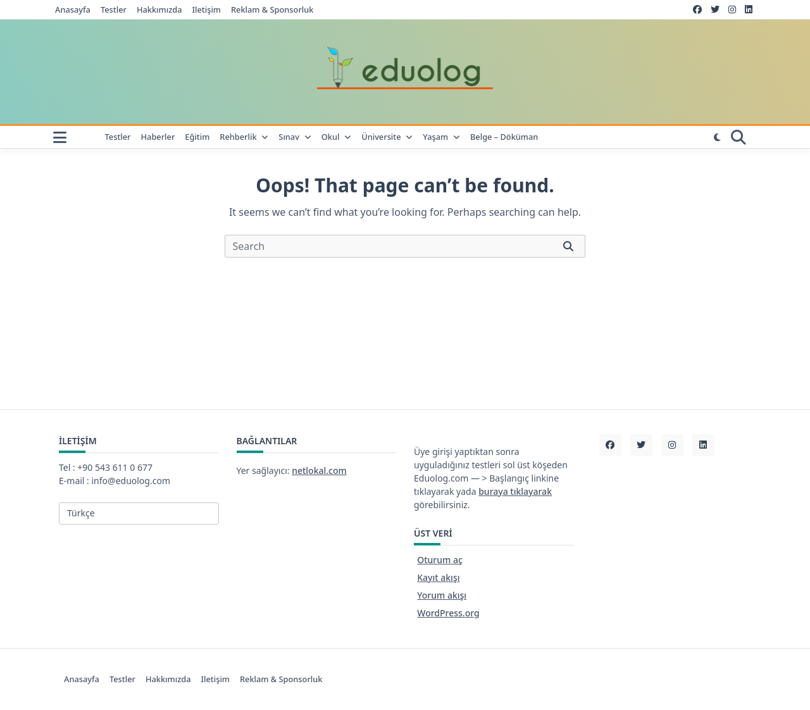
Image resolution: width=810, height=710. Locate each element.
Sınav (294, 137)
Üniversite (387, 137)
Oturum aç (440, 560)
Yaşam (441, 137)
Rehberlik (244, 137)
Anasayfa (72, 10)
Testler (114, 10)
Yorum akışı (441, 595)
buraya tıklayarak (515, 491)
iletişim (206, 10)
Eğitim (197, 137)
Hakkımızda (159, 10)
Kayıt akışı (438, 577)
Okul (336, 137)
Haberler (158, 137)
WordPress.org (448, 613)
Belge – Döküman (504, 137)
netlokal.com (319, 470)
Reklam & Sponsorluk (272, 10)
